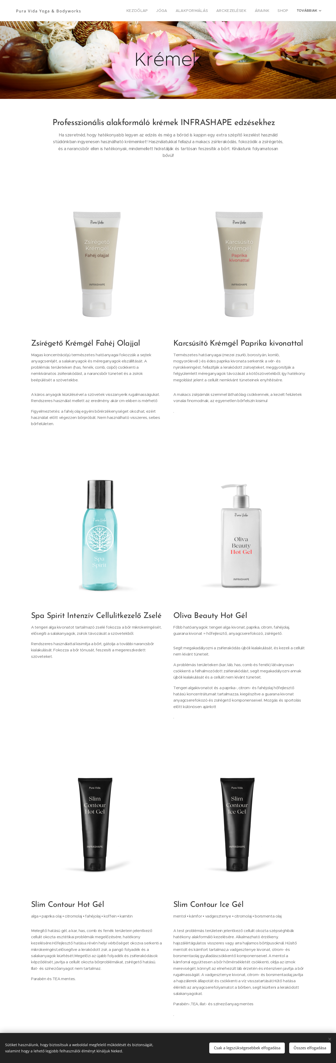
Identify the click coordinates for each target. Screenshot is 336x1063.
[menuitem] (118, 10)
